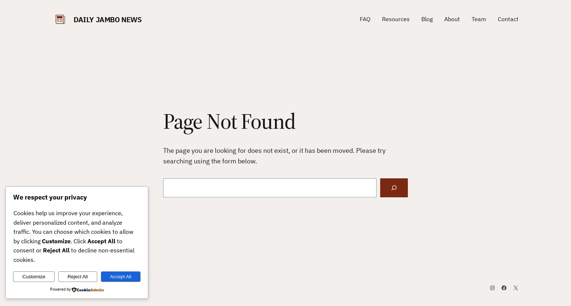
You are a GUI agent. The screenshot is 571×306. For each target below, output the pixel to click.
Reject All (77, 276)
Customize (33, 276)
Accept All (120, 276)
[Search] (394, 187)
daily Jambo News (108, 19)
